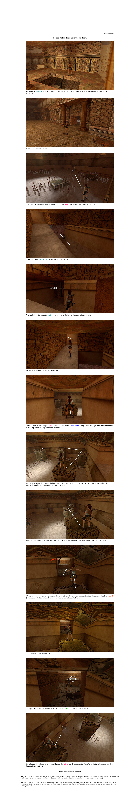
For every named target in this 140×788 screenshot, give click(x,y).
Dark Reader (46, 778)
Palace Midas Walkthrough (70, 771)
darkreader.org (80, 778)
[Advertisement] (70, 15)
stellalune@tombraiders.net (68, 782)
